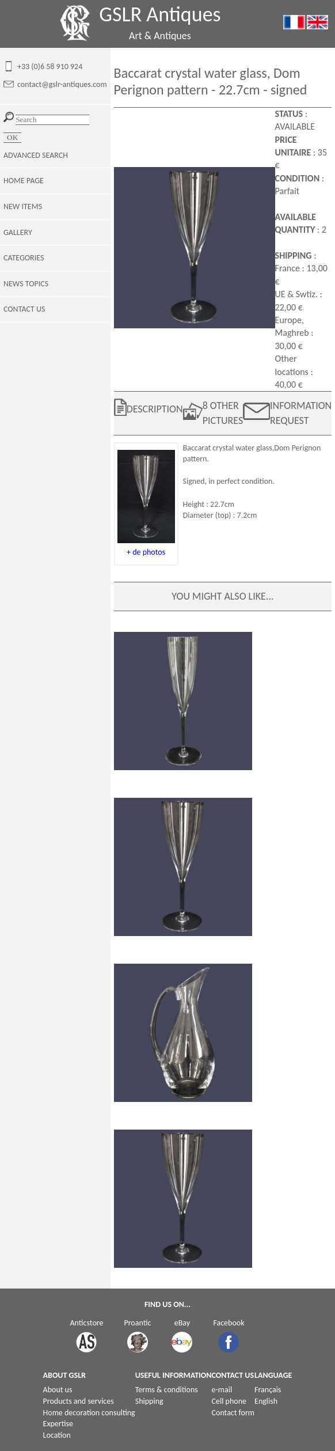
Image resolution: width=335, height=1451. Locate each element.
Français (267, 1390)
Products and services (78, 1401)
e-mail (222, 1390)
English (265, 1401)
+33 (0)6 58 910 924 (49, 66)
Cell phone (229, 1401)
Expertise (58, 1424)
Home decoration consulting (89, 1413)
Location (57, 1435)
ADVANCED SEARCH (35, 155)
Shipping (149, 1401)
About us (58, 1390)
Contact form (233, 1413)
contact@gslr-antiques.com (62, 84)
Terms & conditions (166, 1390)
